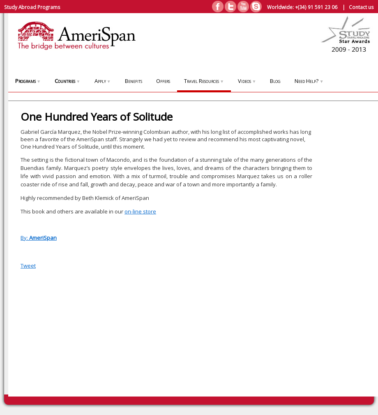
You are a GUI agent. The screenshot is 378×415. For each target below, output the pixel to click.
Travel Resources (204, 81)
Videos (247, 81)
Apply (102, 81)
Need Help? (309, 81)
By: (39, 237)
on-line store (140, 211)
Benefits (133, 81)
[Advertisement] (341, 251)
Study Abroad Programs (32, 7)
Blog (275, 81)
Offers (163, 81)
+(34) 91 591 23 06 (316, 7)
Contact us (361, 7)
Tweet (28, 265)
